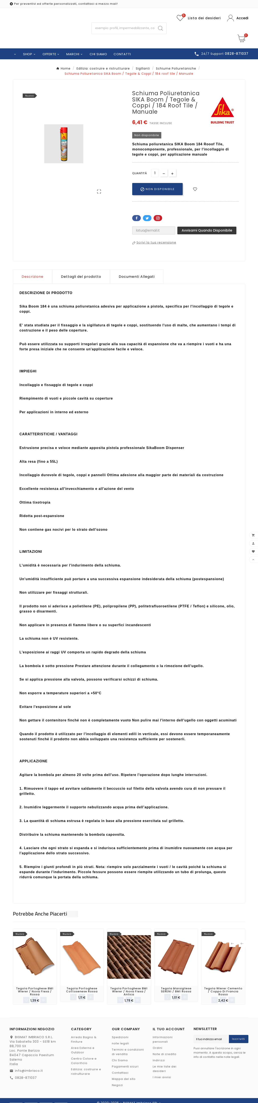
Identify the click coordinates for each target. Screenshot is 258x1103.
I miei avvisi (162, 1077)
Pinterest (158, 218)
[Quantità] (155, 173)
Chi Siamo (120, 1060)
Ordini (157, 1048)
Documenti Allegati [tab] (137, 276)
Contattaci (120, 1073)
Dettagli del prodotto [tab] (81, 276)
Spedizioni (120, 1037)
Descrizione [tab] (32, 276)
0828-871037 (26, 1078)
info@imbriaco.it (29, 1071)
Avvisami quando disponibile (207, 230)
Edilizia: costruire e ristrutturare (86, 1071)
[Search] (160, 28)
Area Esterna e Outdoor (83, 1050)
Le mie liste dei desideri (164, 1069)
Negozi (117, 1085)
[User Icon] (237, 18)
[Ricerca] (123, 28)
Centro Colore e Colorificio (84, 1061)
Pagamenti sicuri (125, 1067)
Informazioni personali (163, 1039)
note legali (120, 1044)
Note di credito (164, 1054)
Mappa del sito (124, 1079)
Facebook (136, 218)
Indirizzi (159, 1060)
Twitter (147, 218)
